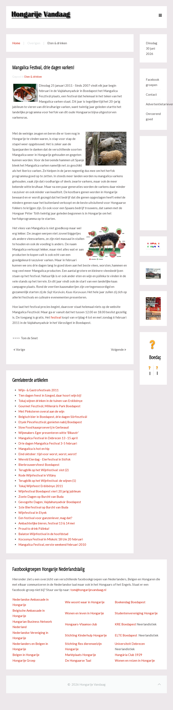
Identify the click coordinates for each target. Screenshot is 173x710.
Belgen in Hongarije (25, 655)
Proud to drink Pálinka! (33, 528)
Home (16, 43)
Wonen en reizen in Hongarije (135, 660)
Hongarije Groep (23, 660)
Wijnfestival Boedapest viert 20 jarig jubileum (49, 491)
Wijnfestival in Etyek (32, 512)
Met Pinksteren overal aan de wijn (41, 411)
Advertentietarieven (153, 104)
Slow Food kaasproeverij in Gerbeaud (43, 427)
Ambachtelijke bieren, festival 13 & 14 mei (46, 523)
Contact (151, 94)
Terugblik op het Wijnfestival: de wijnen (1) (47, 480)
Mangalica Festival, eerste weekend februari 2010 (52, 544)
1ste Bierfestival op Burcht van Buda (43, 507)
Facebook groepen (152, 82)
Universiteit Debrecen (130, 643)
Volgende (118, 349)
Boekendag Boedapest (130, 602)
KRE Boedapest (125, 624)
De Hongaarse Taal (78, 660)
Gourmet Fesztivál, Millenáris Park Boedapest (49, 406)
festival (56, 317)
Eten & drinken (33, 76)
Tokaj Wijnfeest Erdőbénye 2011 (40, 486)
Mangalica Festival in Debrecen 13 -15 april (48, 438)
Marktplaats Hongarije (80, 655)
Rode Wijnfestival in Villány (37, 475)
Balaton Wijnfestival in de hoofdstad (43, 534)
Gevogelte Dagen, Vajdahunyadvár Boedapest (49, 502)
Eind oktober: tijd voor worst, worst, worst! (47, 454)
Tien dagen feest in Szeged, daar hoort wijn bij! (49, 395)
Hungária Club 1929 (128, 655)
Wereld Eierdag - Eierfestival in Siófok (44, 459)
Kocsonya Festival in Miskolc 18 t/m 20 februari (50, 539)
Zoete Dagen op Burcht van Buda (41, 496)
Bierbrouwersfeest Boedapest (38, 464)
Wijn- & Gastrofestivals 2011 (38, 390)
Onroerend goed (153, 116)
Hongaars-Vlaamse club (81, 624)
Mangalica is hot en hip (33, 448)
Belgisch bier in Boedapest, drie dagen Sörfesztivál (52, 417)
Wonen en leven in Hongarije (84, 613)
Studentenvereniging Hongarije (136, 613)
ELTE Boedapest (126, 635)
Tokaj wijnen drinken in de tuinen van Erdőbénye (50, 401)
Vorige (19, 349)
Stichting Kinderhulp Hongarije (86, 635)
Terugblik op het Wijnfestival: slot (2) (43, 470)
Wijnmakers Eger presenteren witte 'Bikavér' (48, 432)
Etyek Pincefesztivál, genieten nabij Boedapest (50, 422)
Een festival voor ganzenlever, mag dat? (45, 518)
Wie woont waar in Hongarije (85, 602)
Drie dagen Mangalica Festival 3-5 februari (47, 443)
